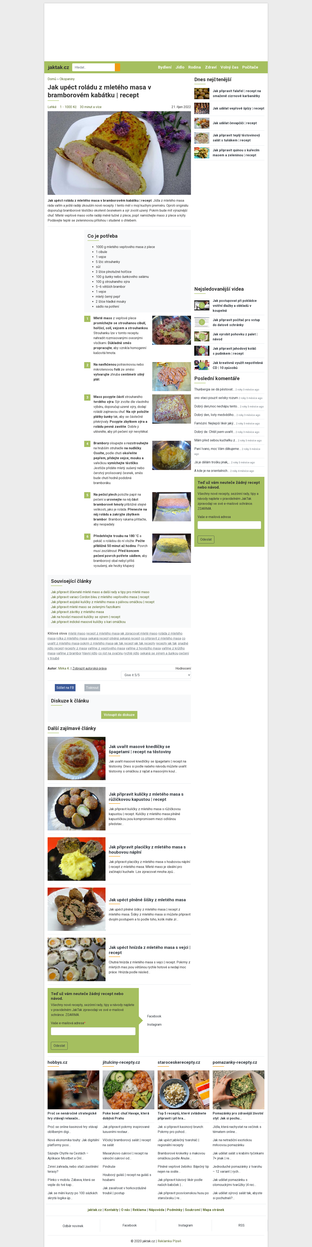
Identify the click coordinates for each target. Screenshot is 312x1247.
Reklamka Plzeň (169, 1241)
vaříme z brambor (69, 653)
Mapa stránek (213, 1210)
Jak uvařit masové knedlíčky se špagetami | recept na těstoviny (140, 749)
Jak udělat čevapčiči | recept (235, 123)
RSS (241, 1225)
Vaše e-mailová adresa (67, 1023)
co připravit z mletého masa (161, 638)
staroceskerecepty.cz (179, 1062)
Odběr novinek (73, 1226)
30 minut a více (91, 107)
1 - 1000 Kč (68, 107)
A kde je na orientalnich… (211, 471)
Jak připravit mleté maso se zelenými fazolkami (85, 607)
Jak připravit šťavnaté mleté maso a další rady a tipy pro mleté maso (100, 592)
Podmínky (174, 1210)
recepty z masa (76, 648)
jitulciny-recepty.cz (121, 1062)
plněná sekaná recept (124, 638)
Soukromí (192, 1210)
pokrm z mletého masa (96, 643)
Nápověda (156, 1210)
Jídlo (179, 67)
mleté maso (76, 633)
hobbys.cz (57, 1062)
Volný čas (229, 67)
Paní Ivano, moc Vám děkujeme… (217, 449)
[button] (119, 153)
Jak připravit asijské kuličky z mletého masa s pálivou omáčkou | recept (102, 602)
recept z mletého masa (103, 633)
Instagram (154, 1025)
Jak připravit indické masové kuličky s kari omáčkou (88, 622)
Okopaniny (67, 79)
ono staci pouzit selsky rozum (216, 398)
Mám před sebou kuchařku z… (215, 440)
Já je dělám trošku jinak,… (212, 462)
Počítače (250, 67)
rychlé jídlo (131, 653)
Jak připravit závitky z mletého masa (77, 612)
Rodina (194, 67)
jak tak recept (123, 643)
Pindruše (109, 1167)
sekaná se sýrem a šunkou (159, 653)
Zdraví (211, 67)
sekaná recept (98, 638)
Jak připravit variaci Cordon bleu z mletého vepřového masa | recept (100, 597)
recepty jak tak (166, 643)
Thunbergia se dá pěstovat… (214, 389)
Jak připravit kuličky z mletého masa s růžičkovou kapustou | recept (146, 797)
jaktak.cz (95, 1210)
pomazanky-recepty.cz (235, 1062)
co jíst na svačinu (110, 653)
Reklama (139, 1210)
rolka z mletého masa (71, 638)
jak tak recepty (144, 643)
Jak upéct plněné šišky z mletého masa (147, 899)
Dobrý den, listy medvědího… (215, 415)
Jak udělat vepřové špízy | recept (238, 108)
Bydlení (165, 67)
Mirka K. (64, 668)
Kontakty (111, 1210)
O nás (125, 1210)
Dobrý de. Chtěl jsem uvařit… (214, 432)
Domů (52, 79)
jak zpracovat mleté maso (138, 633)
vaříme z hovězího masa (143, 648)
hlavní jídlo (89, 653)
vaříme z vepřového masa (106, 648)
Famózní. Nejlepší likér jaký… (214, 423)
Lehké (52, 107)
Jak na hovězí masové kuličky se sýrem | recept (85, 617)
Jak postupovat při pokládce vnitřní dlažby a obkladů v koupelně (235, 306)
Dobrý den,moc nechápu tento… (216, 406)
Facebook (154, 1016)
